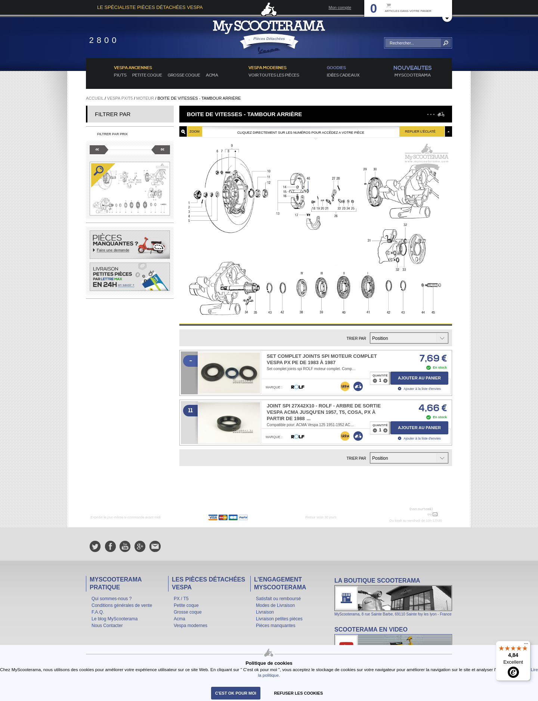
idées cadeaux (343, 75)
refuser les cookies (298, 693)
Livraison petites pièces (279, 618)
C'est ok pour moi (235, 693)
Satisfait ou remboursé (278, 598)
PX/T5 (120, 75)
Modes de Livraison (275, 605)
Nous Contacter (107, 625)
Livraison (265, 612)
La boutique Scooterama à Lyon (393, 596)
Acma (212, 75)
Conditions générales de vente (122, 605)
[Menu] (526, 645)
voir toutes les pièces (273, 75)
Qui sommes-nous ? (112, 598)
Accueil (94, 98)
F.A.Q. (98, 612)
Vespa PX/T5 (120, 98)
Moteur (145, 98)
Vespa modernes (190, 625)
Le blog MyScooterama (114, 618)
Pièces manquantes (275, 625)
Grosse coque (184, 75)
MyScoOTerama (413, 75)
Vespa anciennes (133, 68)
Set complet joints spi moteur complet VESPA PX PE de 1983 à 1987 (322, 359)
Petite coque (147, 75)
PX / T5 (181, 598)
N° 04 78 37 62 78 (408, 514)
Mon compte (339, 7)
